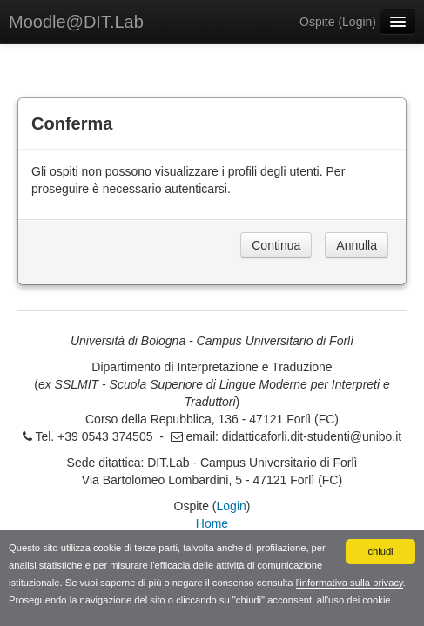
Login (357, 22)
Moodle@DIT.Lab (76, 21)
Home (212, 523)
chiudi (380, 551)
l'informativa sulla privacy (349, 582)
